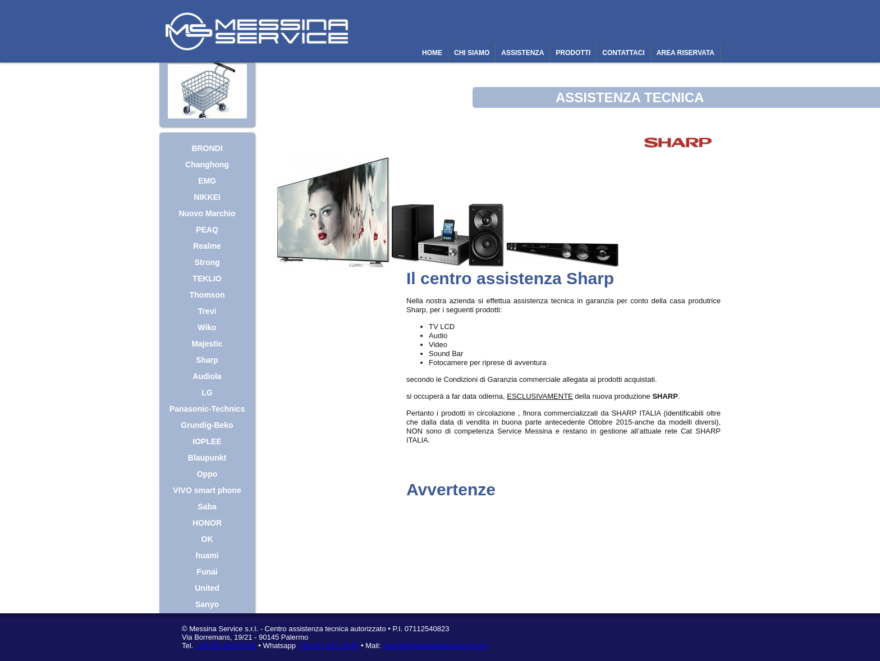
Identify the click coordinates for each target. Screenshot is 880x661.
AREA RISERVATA (685, 53)
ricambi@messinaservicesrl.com (435, 645)
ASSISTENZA (522, 53)
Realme (207, 245)
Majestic (206, 343)
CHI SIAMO (471, 53)
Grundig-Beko (207, 425)
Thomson (207, 294)
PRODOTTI (573, 53)
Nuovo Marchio (206, 213)
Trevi (207, 311)
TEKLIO (206, 278)
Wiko (207, 327)
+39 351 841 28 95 (328, 645)
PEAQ (207, 229)
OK (207, 539)
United (207, 587)
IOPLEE (206, 441)
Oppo (207, 473)
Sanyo (207, 604)
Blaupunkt (207, 457)
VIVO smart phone (207, 490)
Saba (207, 506)
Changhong (207, 164)
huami (206, 555)
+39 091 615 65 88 (225, 645)
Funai (206, 571)
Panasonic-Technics (207, 408)
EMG (207, 180)
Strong (206, 262)
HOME (432, 53)
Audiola (206, 376)
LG (206, 392)
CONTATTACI (623, 53)
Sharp (207, 359)
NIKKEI (207, 197)
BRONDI (206, 148)
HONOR (207, 522)
